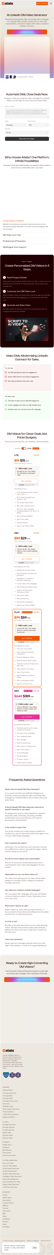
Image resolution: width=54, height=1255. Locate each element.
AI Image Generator (9, 1125)
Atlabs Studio (7, 1197)
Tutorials (6, 1208)
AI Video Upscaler (8, 1130)
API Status (6, 1227)
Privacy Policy (20, 1240)
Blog (4, 1213)
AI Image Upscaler (9, 1127)
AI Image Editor (8, 1096)
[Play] (27, 329)
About (5, 1216)
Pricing (5, 1195)
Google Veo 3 (7, 1145)
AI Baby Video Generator (11, 1184)
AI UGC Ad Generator (10, 1171)
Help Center (7, 1211)
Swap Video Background (11, 1179)
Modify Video (7, 1133)
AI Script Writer (8, 1098)
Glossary (6, 1221)
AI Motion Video (8, 1106)
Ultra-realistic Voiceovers (11, 1109)
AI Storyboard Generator (11, 1168)
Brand (5, 1224)
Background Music (9, 1117)
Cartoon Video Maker (10, 1166)
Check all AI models (9, 1155)
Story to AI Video (8, 1163)
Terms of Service (33, 1240)
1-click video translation (11, 1114)
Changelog (6, 1219)
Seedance (6, 1147)
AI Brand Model (7, 1090)
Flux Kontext (7, 1153)
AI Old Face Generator (10, 1187)
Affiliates (5, 1205)
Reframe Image (8, 1135)
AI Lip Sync (6, 1104)
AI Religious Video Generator (12, 1176)
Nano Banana (7, 1150)
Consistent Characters (10, 1101)
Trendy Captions (8, 1112)
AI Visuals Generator (10, 1093)
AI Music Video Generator (11, 1174)
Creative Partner (8, 1203)
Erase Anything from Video (11, 1182)
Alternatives (7, 1200)
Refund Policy (46, 1240)
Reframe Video (8, 1138)
